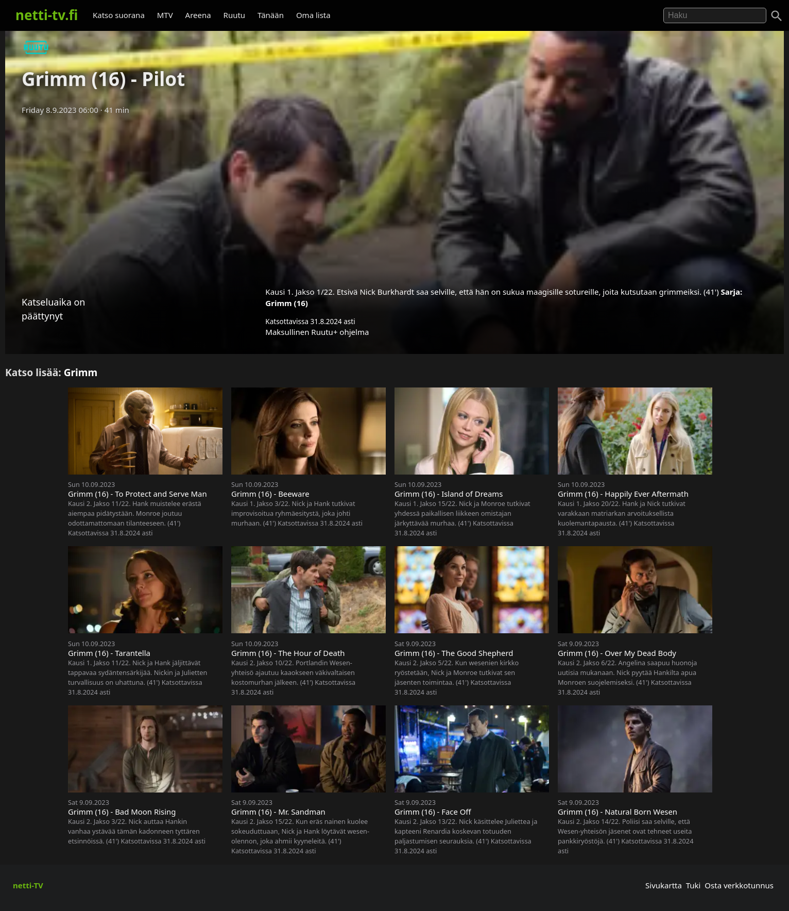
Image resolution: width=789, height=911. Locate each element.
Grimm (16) (286, 303)
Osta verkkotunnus (739, 885)
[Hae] (714, 15)
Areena (198, 15)
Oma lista (313, 15)
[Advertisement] (394, 197)
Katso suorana (119, 15)
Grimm (81, 372)
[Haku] (776, 16)
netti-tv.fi (46, 15)
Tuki (693, 885)
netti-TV (28, 885)
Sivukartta (663, 885)
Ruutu (235, 15)
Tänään (271, 15)
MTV (165, 15)
